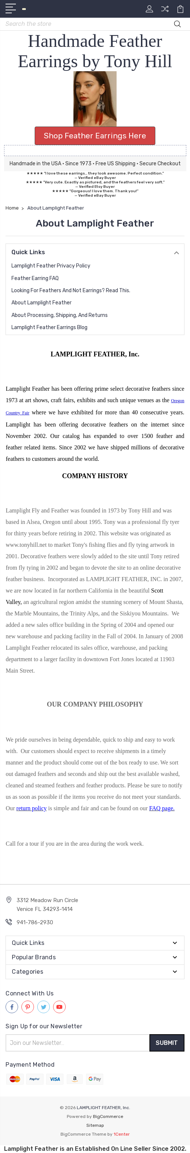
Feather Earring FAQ (35, 278)
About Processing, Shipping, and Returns (59, 315)
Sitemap (95, 1125)
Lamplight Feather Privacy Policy (50, 266)
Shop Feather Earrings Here (95, 135)
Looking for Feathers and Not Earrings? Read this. (70, 290)
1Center (122, 1134)
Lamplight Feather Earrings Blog (49, 327)
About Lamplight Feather (41, 303)
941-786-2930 (35, 922)
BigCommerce (108, 1116)
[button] (95, 99)
